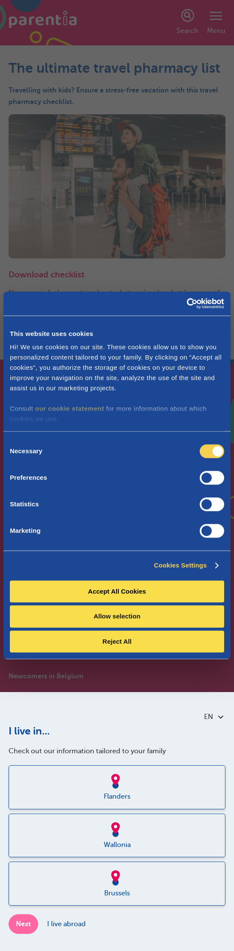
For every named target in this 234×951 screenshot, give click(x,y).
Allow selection (116, 616)
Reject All (117, 641)
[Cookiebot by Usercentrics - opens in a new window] (186, 303)
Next (23, 924)
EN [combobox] (213, 717)
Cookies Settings (180, 565)
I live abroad (66, 924)
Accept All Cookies (117, 591)
